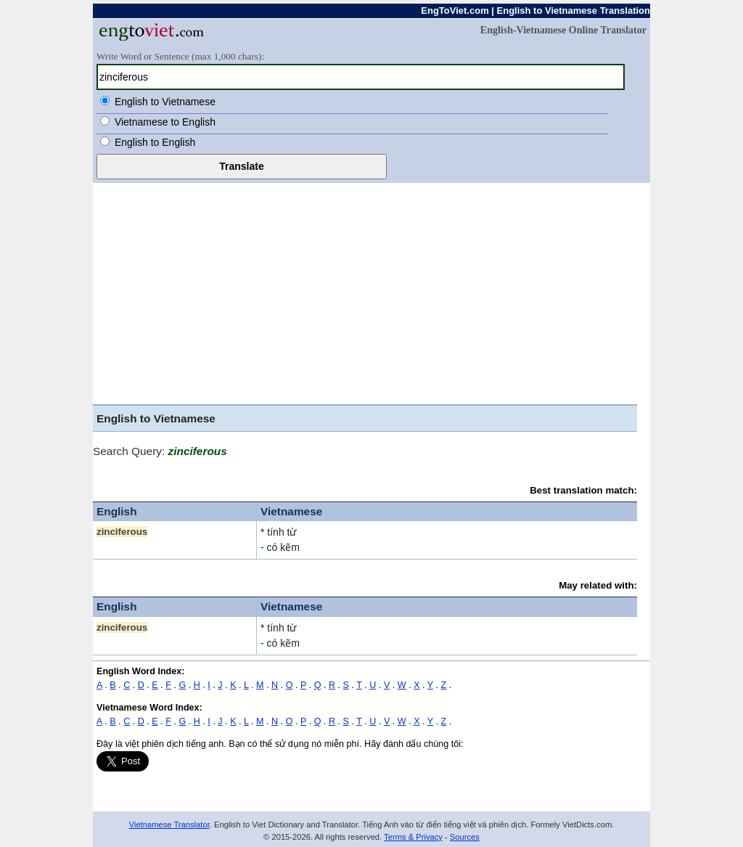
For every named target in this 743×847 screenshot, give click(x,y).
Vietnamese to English (165, 122)
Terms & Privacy (413, 836)
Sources (465, 836)
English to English (155, 142)
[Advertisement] (365, 295)
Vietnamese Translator (169, 824)
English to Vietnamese (165, 101)
